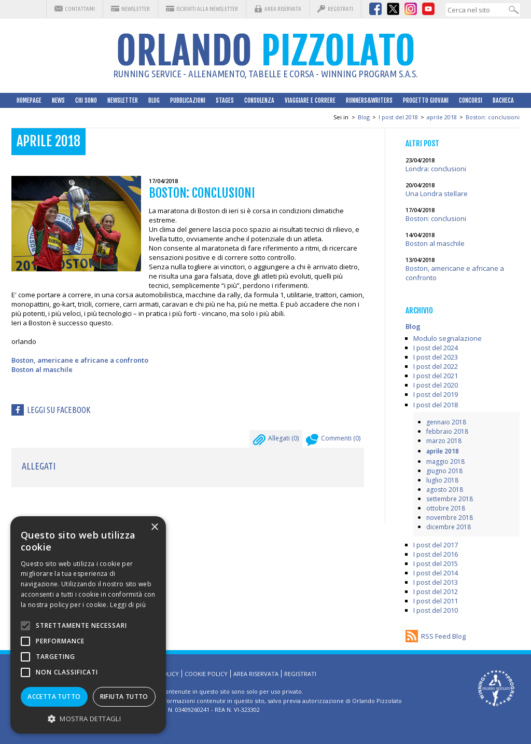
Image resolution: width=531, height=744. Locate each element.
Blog (154, 100)
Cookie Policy (206, 674)
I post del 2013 (435, 582)
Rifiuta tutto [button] (124, 696)
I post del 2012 (435, 591)
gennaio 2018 (446, 422)
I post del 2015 (435, 563)
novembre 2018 (449, 517)
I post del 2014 (435, 572)
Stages (225, 100)
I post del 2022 (435, 366)
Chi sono (86, 100)
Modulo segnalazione (447, 338)
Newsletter (135, 9)
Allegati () (276, 441)
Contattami (80, 9)
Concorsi (470, 100)
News (58, 100)
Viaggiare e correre (310, 100)
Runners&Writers (369, 100)
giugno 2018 (444, 470)
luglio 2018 (442, 480)
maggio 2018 (445, 461)
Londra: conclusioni (436, 168)
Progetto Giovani (426, 100)
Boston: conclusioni (493, 117)
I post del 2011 (435, 600)
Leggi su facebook (59, 410)
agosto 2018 (444, 489)
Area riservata (282, 9)
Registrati (340, 9)
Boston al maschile (42, 369)
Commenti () (333, 441)
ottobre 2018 (445, 508)
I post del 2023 (435, 357)
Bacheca (503, 100)
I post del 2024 (435, 347)
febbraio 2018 (447, 431)
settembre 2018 (449, 498)
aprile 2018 (442, 117)
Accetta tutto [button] (53, 696)
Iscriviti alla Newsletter (207, 9)
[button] (88, 718)
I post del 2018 (398, 117)
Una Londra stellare (437, 193)
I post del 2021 (435, 375)
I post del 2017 (435, 544)
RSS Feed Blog (443, 636)
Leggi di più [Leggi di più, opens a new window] (128, 604)
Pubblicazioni (187, 100)
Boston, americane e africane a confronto (79, 360)
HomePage (29, 100)
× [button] (154, 527)
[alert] (88, 625)
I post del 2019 (435, 394)
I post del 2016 (435, 554)
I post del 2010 (435, 610)
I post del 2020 (435, 385)
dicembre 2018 (448, 526)
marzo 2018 (444, 440)
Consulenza (259, 100)
